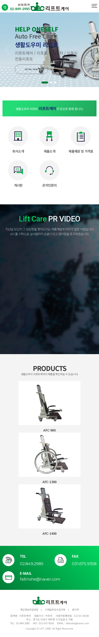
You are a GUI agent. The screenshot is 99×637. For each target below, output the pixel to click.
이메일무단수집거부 (55, 609)
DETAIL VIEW (31, 69)
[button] (7, 49)
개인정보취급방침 (29, 609)
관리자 (75, 609)
